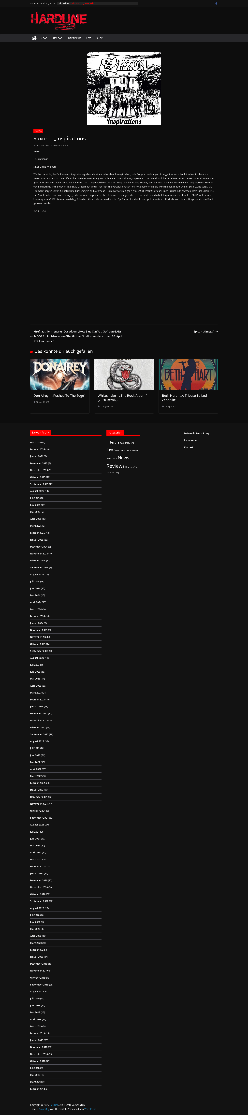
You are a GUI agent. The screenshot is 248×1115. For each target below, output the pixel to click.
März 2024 (36, 609)
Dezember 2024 (38, 546)
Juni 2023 (35, 671)
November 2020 (39, 887)
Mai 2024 (35, 595)
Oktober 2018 (37, 1061)
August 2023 (37, 657)
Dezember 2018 (38, 1047)
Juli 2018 (35, 1068)
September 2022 (39, 734)
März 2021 (36, 859)
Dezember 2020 (38, 880)
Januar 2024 (36, 623)
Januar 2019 (36, 1040)
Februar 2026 (37, 449)
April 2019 (35, 1019)
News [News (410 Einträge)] (123, 457)
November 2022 (39, 720)
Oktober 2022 (37, 727)
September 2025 (39, 484)
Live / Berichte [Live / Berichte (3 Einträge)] (122, 450)
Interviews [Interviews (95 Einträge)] (115, 442)
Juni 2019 (35, 1005)
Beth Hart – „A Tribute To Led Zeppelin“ (184, 397)
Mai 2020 (35, 928)
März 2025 (36, 525)
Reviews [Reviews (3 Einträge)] (129, 466)
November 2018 (39, 1054)
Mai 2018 (35, 1074)
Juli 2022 (35, 748)
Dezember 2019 (38, 963)
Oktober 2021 (37, 810)
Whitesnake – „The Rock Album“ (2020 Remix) (122, 397)
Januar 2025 (36, 539)
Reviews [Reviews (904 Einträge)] (115, 466)
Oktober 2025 (37, 477)
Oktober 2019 (37, 977)
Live (88, 38)
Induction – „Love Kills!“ (82, 3)
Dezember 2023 (38, 630)
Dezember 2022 (38, 713)
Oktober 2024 (37, 560)
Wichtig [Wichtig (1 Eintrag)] (115, 472)
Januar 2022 (36, 789)
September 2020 (39, 901)
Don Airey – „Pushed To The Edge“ (59, 395)
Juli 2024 (35, 581)
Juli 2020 (35, 915)
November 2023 (39, 636)
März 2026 (36, 442)
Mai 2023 (35, 678)
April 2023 (35, 685)
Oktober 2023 (37, 644)
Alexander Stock (60, 145)
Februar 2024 (37, 616)
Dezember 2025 (38, 463)
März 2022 (36, 776)
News (44, 38)
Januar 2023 (36, 706)
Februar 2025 (37, 532)
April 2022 (35, 769)
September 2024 (39, 567)
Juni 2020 (35, 922)
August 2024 (37, 574)
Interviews (74, 38)
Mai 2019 (35, 1012)
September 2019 (39, 984)
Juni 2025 (35, 505)
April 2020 (35, 935)
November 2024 (39, 553)
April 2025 (35, 518)
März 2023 (36, 692)
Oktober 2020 (37, 894)
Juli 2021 (35, 831)
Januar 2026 (36, 456)
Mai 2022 (35, 762)
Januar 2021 (36, 873)
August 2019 (37, 991)
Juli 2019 (35, 998)
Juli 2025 (35, 498)
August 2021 (37, 824)
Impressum (190, 440)
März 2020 (36, 942)
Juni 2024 (35, 588)
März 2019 (36, 1026)
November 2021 (39, 803)
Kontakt (188, 447)
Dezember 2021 (38, 796)
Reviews (57, 38)
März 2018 (36, 1081)
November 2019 (39, 970)
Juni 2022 (35, 755)
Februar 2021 (37, 866)
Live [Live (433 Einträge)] (110, 449)
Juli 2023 (35, 664)
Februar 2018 (37, 1088)
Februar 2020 (37, 949)
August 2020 (37, 908)
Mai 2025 (35, 511)
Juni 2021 (35, 838)
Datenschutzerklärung (196, 433)
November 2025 (39, 470)
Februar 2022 (37, 782)
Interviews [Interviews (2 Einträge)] (129, 442)
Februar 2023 (37, 699)
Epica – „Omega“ (206, 331)
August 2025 (37, 490)
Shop (99, 38)
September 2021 (39, 817)
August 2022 (37, 741)
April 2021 (35, 852)
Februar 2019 (37, 1033)
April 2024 (35, 602)
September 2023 (39, 650)
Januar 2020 (36, 956)
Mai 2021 (35, 845)
